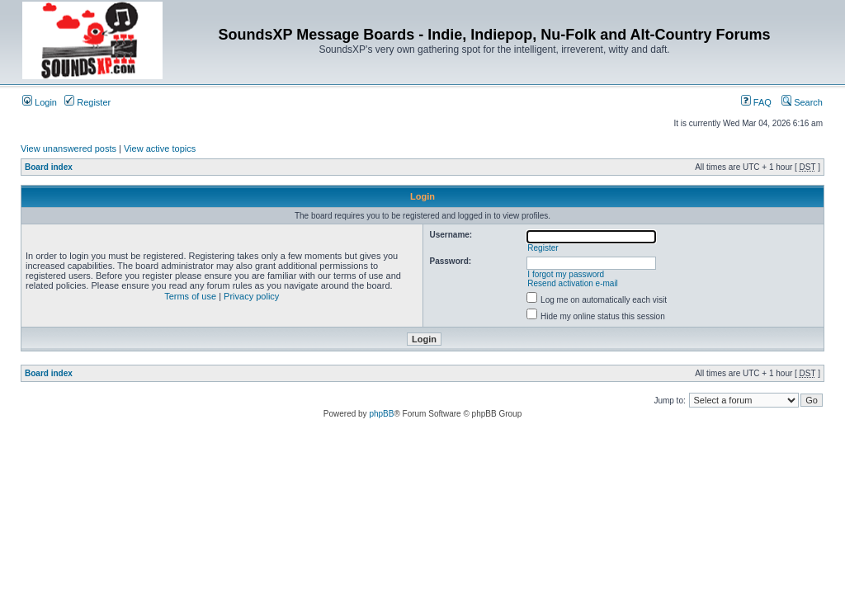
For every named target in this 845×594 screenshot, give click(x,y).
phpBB (381, 413)
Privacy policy (251, 296)
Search (802, 102)
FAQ (756, 102)
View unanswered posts (68, 148)
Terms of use (190, 296)
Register (87, 102)
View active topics (160, 148)
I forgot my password (565, 274)
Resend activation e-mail (572, 283)
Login (39, 102)
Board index (49, 167)
